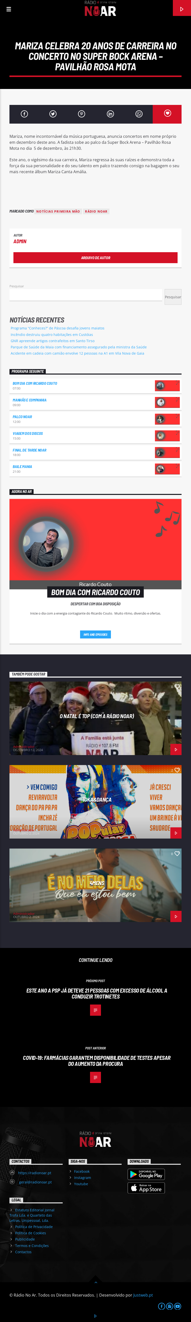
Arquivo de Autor (95, 257)
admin (19, 241)
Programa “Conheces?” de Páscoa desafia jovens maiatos (57, 328)
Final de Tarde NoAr (29, 450)
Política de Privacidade (34, 1226)
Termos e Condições (32, 1245)
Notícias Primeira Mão (58, 211)
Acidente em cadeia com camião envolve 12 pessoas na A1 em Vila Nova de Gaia (77, 353)
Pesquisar (16, 286)
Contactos (23, 1251)
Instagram (82, 1177)
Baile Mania (22, 466)
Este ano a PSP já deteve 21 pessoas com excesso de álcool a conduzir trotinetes (96, 993)
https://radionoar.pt (34, 1172)
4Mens (97, 883)
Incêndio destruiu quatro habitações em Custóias (52, 334)
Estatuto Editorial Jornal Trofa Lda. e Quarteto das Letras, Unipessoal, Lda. (31, 1215)
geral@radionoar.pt (35, 1182)
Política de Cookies (30, 1233)
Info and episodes (95, 634)
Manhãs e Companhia (29, 399)
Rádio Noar (96, 211)
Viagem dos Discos (28, 433)
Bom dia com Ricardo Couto (35, 383)
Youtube (81, 1183)
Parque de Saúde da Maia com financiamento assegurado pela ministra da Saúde (79, 347)
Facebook (82, 1171)
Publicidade (25, 1239)
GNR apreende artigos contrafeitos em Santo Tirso (53, 340)
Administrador (24, 746)
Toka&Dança (97, 799)
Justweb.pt (143, 1295)
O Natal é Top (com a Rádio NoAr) (97, 716)
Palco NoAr (22, 416)
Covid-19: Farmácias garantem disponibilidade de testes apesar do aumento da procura (97, 1060)
